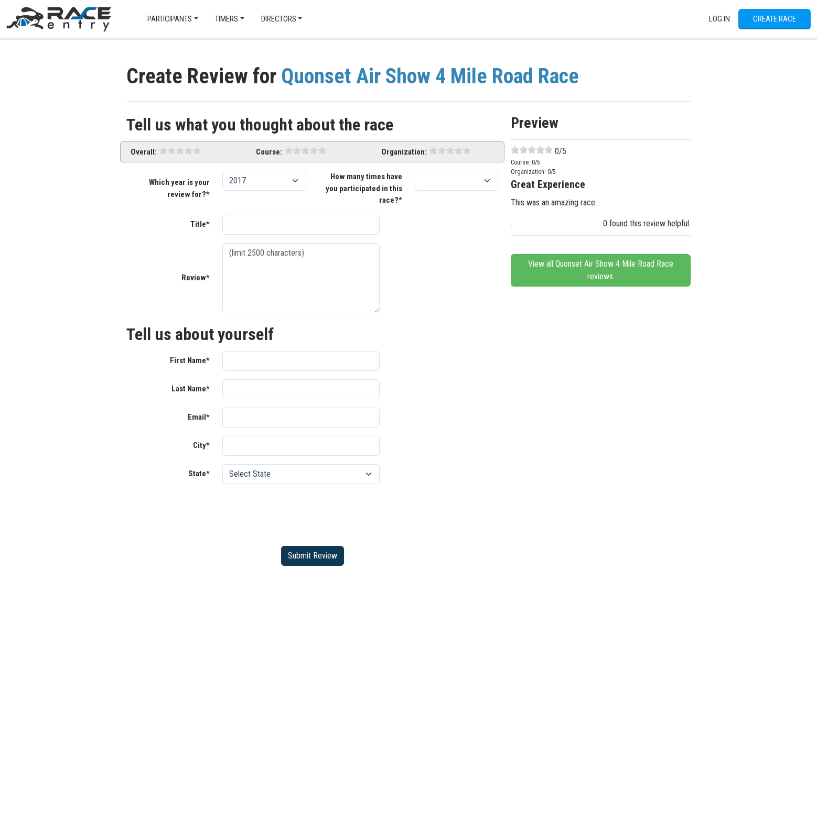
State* (199, 473)
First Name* (190, 360)
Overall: (144, 152)
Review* (195, 277)
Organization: (404, 152)
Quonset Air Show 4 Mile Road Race (430, 76)
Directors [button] (278, 19)
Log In (719, 19)
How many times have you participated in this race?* (364, 188)
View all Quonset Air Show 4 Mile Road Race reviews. (600, 270)
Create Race (774, 19)
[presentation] (302, 512)
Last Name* (190, 388)
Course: (269, 152)
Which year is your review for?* (179, 188)
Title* (200, 224)
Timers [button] (226, 19)
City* (201, 445)
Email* (199, 417)
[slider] (180, 150)
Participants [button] (169, 19)
